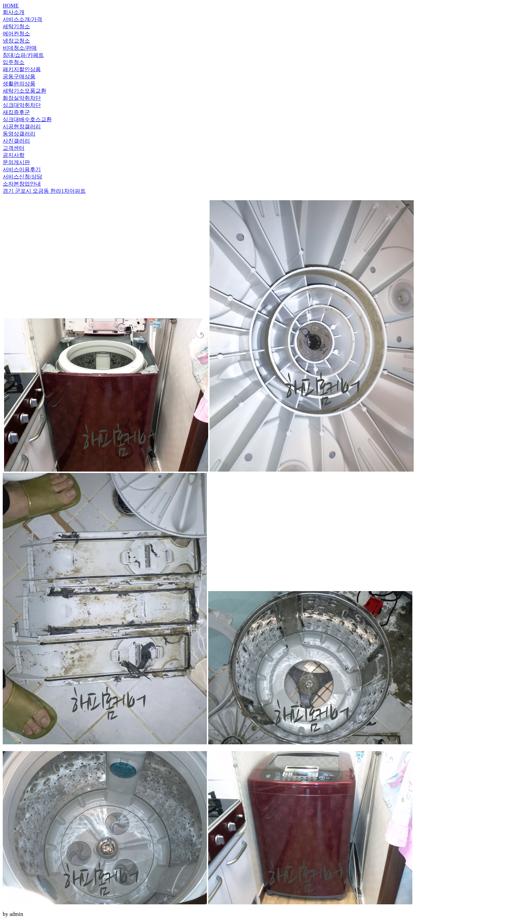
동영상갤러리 (19, 134)
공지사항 (13, 155)
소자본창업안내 (22, 184)
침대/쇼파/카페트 (23, 55)
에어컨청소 (16, 33)
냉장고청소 (16, 41)
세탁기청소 (16, 26)
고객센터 (13, 148)
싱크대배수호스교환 (27, 119)
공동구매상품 (19, 76)
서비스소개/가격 (22, 19)
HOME (11, 6)
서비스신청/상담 (22, 176)
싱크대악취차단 (22, 105)
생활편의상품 (19, 83)
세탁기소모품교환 (24, 91)
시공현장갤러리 (22, 126)
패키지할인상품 (22, 69)
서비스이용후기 (22, 169)
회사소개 (13, 12)
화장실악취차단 (22, 98)
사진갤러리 (16, 141)
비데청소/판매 (20, 48)
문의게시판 (16, 162)
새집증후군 (16, 112)
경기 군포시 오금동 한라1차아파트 (44, 191)
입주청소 (13, 62)
